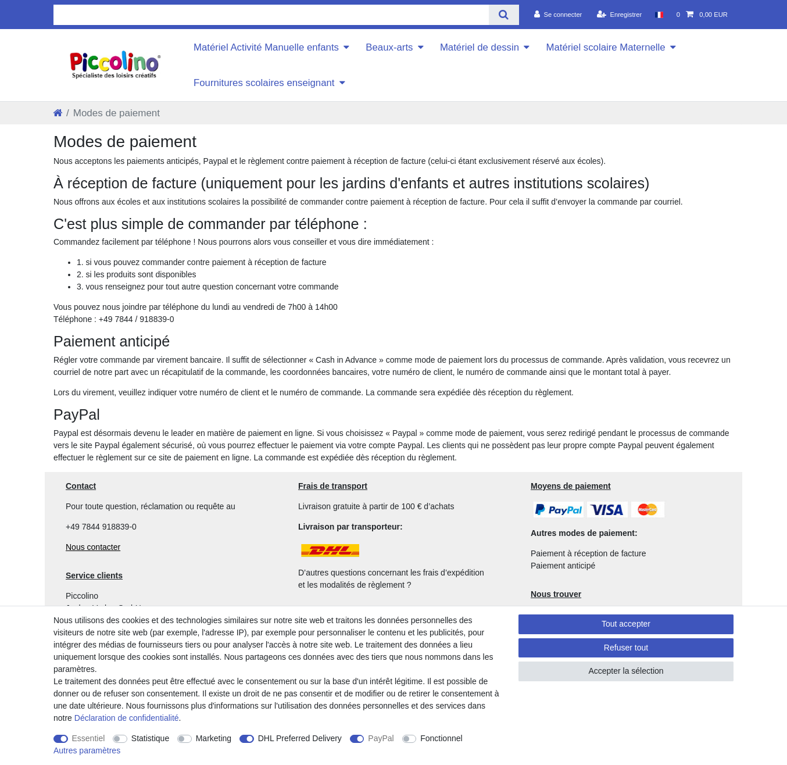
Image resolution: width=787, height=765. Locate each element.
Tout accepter (626, 623)
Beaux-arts (389, 47)
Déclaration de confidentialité (126, 718)
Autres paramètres (86, 750)
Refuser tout (626, 647)
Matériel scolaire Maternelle (605, 47)
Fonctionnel (441, 738)
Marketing (213, 738)
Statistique (150, 738)
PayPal (381, 738)
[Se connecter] (558, 14)
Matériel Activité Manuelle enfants (266, 47)
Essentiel (88, 738)
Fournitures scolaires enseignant (264, 82)
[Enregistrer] (620, 14)
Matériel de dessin (479, 47)
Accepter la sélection (625, 670)
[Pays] (659, 14)
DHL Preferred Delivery (300, 738)
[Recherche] (503, 15)
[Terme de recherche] (271, 15)
